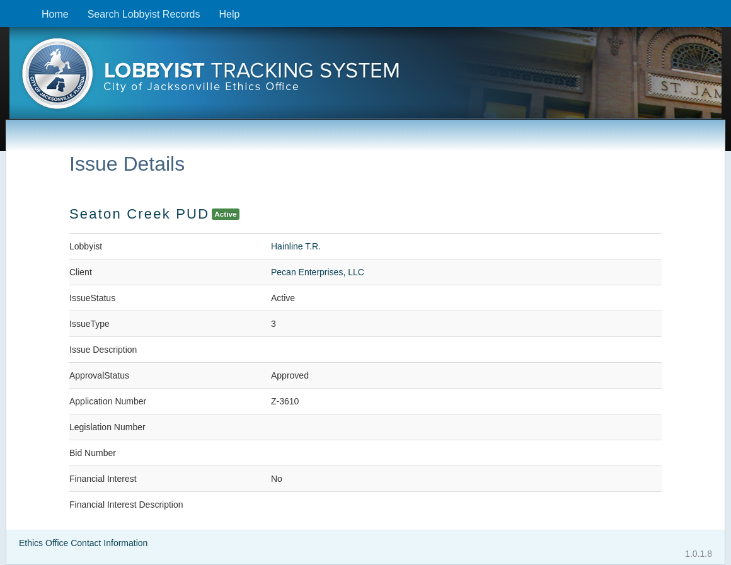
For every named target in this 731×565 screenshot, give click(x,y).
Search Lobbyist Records (144, 14)
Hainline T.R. (296, 246)
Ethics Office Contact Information (83, 543)
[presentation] (365, 77)
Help (229, 14)
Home (55, 14)
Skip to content (9, 6)
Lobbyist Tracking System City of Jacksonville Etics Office (365, 77)
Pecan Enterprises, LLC (317, 272)
